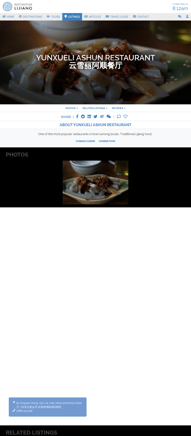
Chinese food (107, 141)
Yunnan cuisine (85, 141)
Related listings (94, 108)
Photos (70, 108)
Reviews (117, 108)
